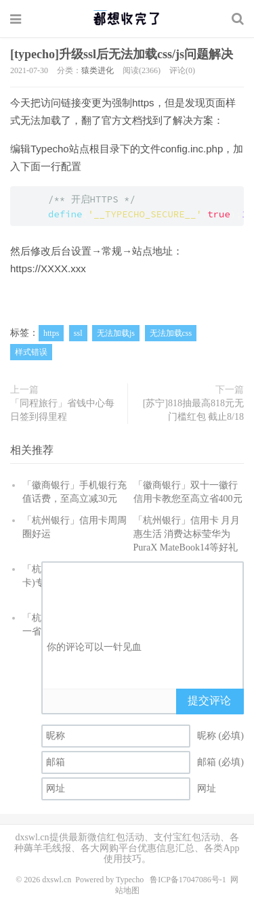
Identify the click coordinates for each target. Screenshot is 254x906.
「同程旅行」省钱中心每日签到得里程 (62, 410)
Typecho (130, 879)
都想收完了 (127, 18)
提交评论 (209, 700)
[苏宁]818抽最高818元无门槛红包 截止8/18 (193, 410)
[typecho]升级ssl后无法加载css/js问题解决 (121, 54)
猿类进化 (97, 70)
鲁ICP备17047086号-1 (188, 879)
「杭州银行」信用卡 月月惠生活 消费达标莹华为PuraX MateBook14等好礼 (186, 534)
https (51, 333)
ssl (78, 333)
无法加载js (116, 333)
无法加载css (171, 333)
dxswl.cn (56, 879)
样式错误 (31, 352)
